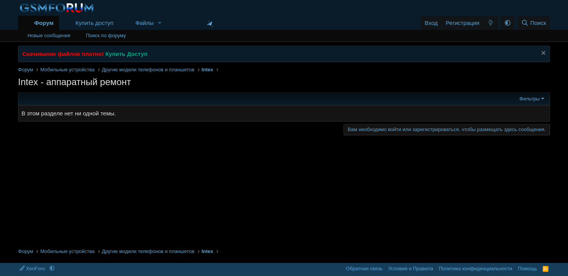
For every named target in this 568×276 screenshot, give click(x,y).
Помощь (527, 268)
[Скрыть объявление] (542, 54)
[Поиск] (533, 23)
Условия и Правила (410, 268)
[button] (159, 23)
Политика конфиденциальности (475, 268)
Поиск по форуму (106, 35)
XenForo (33, 268)
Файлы (144, 23)
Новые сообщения (49, 35)
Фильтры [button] (529, 99)
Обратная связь (364, 268)
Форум (43, 23)
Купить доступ (95, 23)
